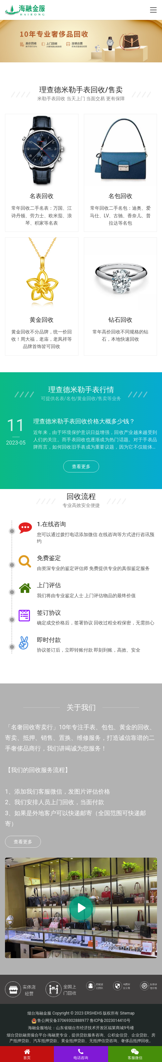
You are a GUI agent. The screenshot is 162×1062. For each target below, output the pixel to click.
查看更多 (81, 466)
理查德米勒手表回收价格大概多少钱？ (84, 421)
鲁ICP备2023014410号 (110, 1020)
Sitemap (127, 1013)
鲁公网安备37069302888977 (62, 1020)
